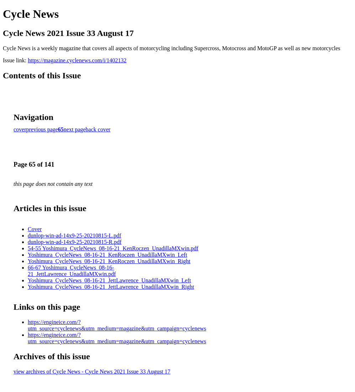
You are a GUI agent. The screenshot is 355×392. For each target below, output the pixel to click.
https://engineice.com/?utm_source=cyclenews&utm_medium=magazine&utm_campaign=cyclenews (117, 325)
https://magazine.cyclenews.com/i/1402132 (77, 60)
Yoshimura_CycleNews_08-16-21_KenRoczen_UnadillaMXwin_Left (107, 255)
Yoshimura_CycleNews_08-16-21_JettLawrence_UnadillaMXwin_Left (109, 280)
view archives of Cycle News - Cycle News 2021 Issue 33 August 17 (92, 372)
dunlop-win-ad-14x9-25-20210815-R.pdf (75, 242)
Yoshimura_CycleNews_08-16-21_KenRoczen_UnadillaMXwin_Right (109, 261)
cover (20, 129)
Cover (35, 229)
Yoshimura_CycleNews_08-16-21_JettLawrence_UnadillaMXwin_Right (111, 287)
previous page (42, 129)
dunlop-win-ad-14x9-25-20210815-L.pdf (74, 235)
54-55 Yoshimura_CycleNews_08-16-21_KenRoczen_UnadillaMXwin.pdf (113, 248)
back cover (98, 129)
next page (75, 129)
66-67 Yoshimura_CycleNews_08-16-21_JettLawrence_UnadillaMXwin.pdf (72, 271)
